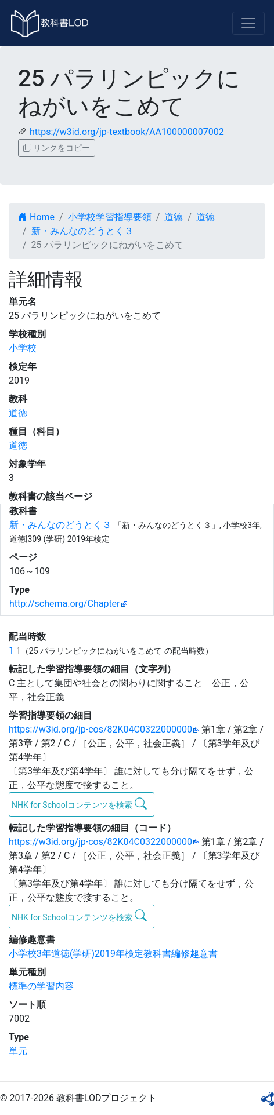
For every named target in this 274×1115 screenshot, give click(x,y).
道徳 (173, 217)
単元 (18, 1050)
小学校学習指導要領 (110, 217)
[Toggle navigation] (248, 23)
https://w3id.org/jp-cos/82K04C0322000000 (100, 729)
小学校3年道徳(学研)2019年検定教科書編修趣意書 (113, 953)
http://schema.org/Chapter (64, 603)
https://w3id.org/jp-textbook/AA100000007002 (127, 131)
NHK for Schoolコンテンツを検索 (79, 804)
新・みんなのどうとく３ (82, 230)
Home (36, 217)
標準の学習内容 (41, 986)
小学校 (23, 348)
